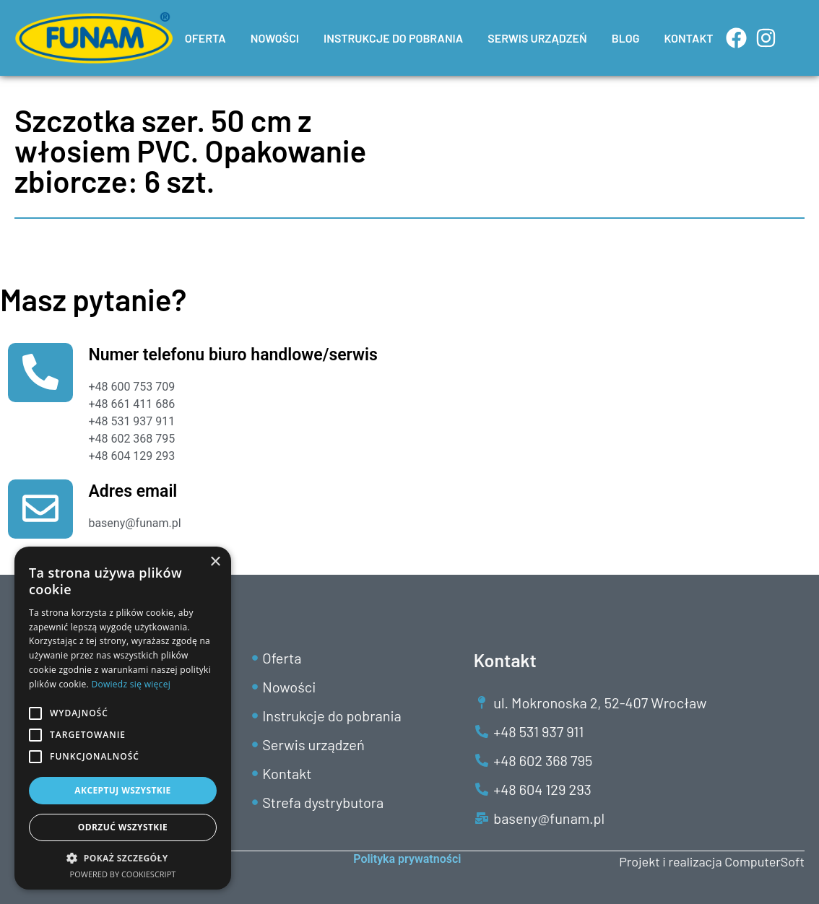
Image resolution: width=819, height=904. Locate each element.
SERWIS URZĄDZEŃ (537, 38)
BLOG (626, 38)
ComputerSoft (764, 861)
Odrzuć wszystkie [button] (123, 827)
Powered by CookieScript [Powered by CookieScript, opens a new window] (123, 874)
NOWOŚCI (275, 38)
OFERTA (205, 38)
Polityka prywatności (407, 859)
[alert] (122, 718)
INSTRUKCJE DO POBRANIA (393, 38)
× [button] (214, 562)
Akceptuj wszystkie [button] (122, 790)
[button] (123, 858)
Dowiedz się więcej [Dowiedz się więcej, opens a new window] (130, 684)
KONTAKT (689, 38)
